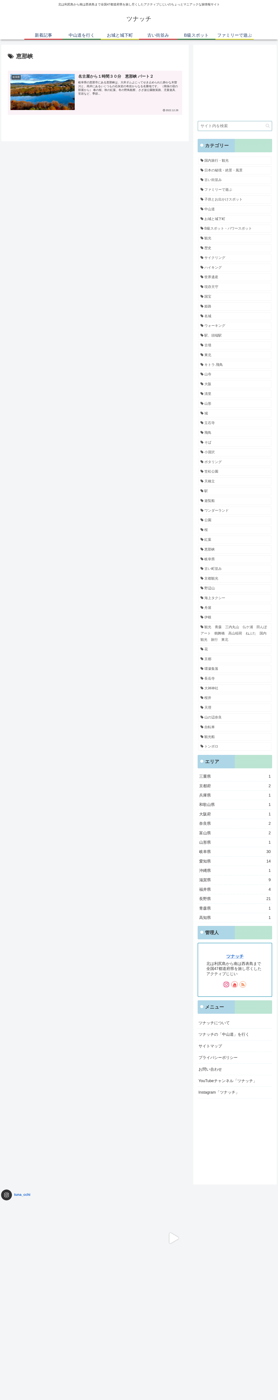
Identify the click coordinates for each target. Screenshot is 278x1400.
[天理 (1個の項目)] (235, 708)
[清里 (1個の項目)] (235, 394)
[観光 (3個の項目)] (235, 238)
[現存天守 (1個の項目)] (235, 287)
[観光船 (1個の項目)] (235, 737)
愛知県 (235, 861)
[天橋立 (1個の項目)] (235, 481)
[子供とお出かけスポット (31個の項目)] (235, 200)
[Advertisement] (235, 86)
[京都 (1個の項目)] (235, 659)
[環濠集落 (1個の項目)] (235, 669)
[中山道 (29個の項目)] (235, 209)
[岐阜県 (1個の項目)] (235, 559)
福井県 (235, 889)
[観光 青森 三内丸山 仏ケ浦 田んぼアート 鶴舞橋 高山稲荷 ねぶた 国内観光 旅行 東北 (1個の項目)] (235, 633)
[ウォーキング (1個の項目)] (235, 326)
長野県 (235, 898)
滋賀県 (235, 879)
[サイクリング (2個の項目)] (235, 258)
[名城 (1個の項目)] (235, 316)
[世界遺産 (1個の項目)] (235, 277)
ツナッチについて (214, 1023)
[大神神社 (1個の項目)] (235, 688)
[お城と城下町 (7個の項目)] (235, 219)
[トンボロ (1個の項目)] (235, 747)
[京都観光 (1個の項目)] (235, 579)
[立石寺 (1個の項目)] (235, 423)
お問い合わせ (210, 1069)
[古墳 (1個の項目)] (235, 345)
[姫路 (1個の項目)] (235, 306)
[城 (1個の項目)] (235, 413)
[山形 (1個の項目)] (235, 404)
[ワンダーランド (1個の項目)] (235, 511)
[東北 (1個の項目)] (235, 355)
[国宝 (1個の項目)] (235, 297)
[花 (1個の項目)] (235, 649)
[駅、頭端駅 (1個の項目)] (235, 336)
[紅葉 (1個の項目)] (235, 540)
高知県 (235, 917)
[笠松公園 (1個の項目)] (235, 472)
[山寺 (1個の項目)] (235, 374)
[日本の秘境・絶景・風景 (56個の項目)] (235, 170)
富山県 (235, 833)
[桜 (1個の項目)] (235, 530)
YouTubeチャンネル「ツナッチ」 (228, 1081)
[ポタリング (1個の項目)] (235, 462)
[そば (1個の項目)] (235, 443)
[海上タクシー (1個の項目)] (235, 598)
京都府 (235, 785)
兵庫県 (235, 795)
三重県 (235, 776)
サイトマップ (210, 1046)
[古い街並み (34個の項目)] (235, 180)
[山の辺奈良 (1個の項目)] (235, 717)
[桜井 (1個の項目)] (235, 698)
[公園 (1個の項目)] (235, 520)
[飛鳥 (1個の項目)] (235, 433)
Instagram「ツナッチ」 (219, 1092)
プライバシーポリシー (218, 1057)
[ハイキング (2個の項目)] (235, 268)
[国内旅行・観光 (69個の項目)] (235, 161)
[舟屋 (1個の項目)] (235, 608)
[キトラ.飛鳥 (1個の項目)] (235, 365)
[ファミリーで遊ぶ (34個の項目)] (235, 190)
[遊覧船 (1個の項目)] (235, 501)
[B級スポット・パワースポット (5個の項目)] (235, 229)
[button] (267, 125)
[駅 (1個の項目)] (235, 491)
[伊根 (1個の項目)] (235, 617)
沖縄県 (235, 870)
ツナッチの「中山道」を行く (224, 1034)
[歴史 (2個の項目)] (235, 248)
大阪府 (235, 814)
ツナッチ (235, 956)
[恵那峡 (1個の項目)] (235, 550)
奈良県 (235, 823)
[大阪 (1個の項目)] (235, 384)
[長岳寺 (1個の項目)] (235, 679)
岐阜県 (235, 851)
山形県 (235, 842)
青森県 (235, 908)
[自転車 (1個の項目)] (235, 727)
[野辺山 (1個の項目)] (235, 588)
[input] (235, 126)
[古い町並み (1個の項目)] (235, 569)
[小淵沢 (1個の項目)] (235, 452)
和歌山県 (235, 804)
